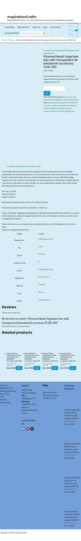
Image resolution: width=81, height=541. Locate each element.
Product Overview (49, 398)
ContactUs (4, 385)
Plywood (42, 254)
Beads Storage (44, 277)
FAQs (2, 397)
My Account (55, 27)
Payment (3, 400)
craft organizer (71, 106)
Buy (47, 93)
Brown (41, 292)
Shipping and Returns (8, 391)
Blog (45, 27)
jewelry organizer (65, 108)
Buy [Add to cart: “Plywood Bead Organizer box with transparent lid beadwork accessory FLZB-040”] (36, 368)
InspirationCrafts (21, 16)
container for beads (58, 106)
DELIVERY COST (6, 388)
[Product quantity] (54, 88)
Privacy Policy (5, 403)
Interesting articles (50, 392)
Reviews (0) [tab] (36, 166)
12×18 (41, 247)
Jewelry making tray (51, 108)
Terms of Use (5, 394)
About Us (36, 27)
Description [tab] (11, 166)
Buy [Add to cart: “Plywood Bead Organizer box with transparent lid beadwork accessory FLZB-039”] (72, 368)
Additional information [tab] (23, 166)
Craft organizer (44, 300)
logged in (14, 326)
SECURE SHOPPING (12, 33)
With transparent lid (70, 100)
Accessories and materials (53, 50)
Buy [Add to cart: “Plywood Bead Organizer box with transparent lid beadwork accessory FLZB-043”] (54, 368)
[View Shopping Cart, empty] (73, 30)
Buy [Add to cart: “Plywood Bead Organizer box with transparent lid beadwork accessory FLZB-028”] (19, 368)
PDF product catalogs (51, 395)
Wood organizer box (67, 111)
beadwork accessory (66, 103)
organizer (47, 111)
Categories (9, 27)
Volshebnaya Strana (46, 239)
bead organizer (53, 103)
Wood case (55, 111)
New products (23, 27)
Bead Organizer (69, 50)
